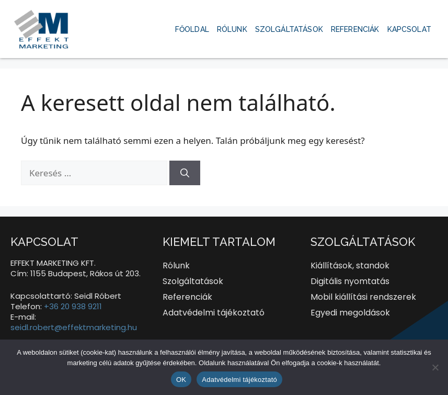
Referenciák (355, 29)
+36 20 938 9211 (73, 306)
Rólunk (232, 29)
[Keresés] (184, 173)
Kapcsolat (409, 29)
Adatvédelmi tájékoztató (239, 379)
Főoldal (192, 29)
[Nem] (435, 367)
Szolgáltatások (289, 29)
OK (181, 379)
